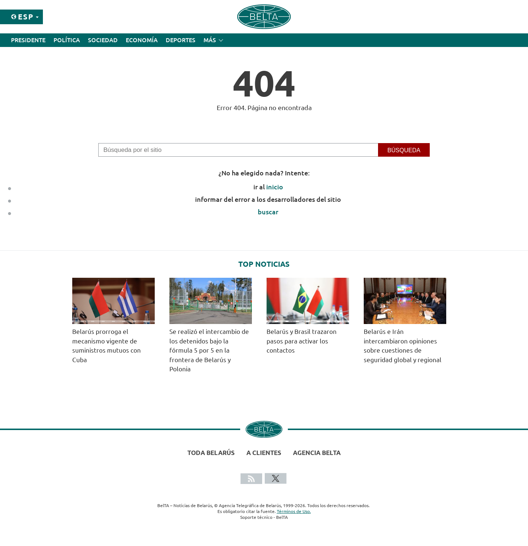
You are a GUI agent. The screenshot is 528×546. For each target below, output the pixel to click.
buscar (268, 211)
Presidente (28, 40)
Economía (142, 40)
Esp (26, 16)
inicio (274, 186)
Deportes (180, 40)
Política (67, 40)
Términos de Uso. (294, 511)
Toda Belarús (211, 452)
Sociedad (103, 40)
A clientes (263, 452)
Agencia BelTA (317, 452)
